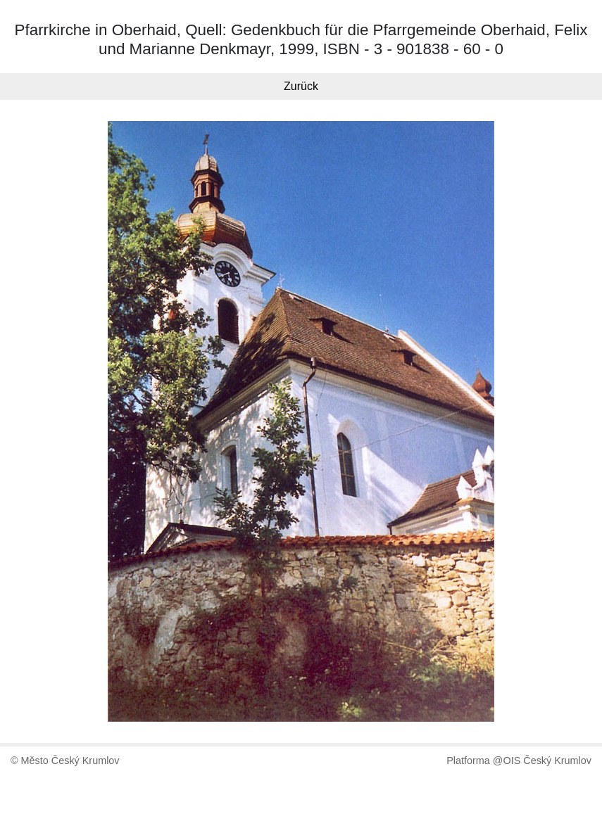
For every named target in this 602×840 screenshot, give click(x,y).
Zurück (301, 86)
